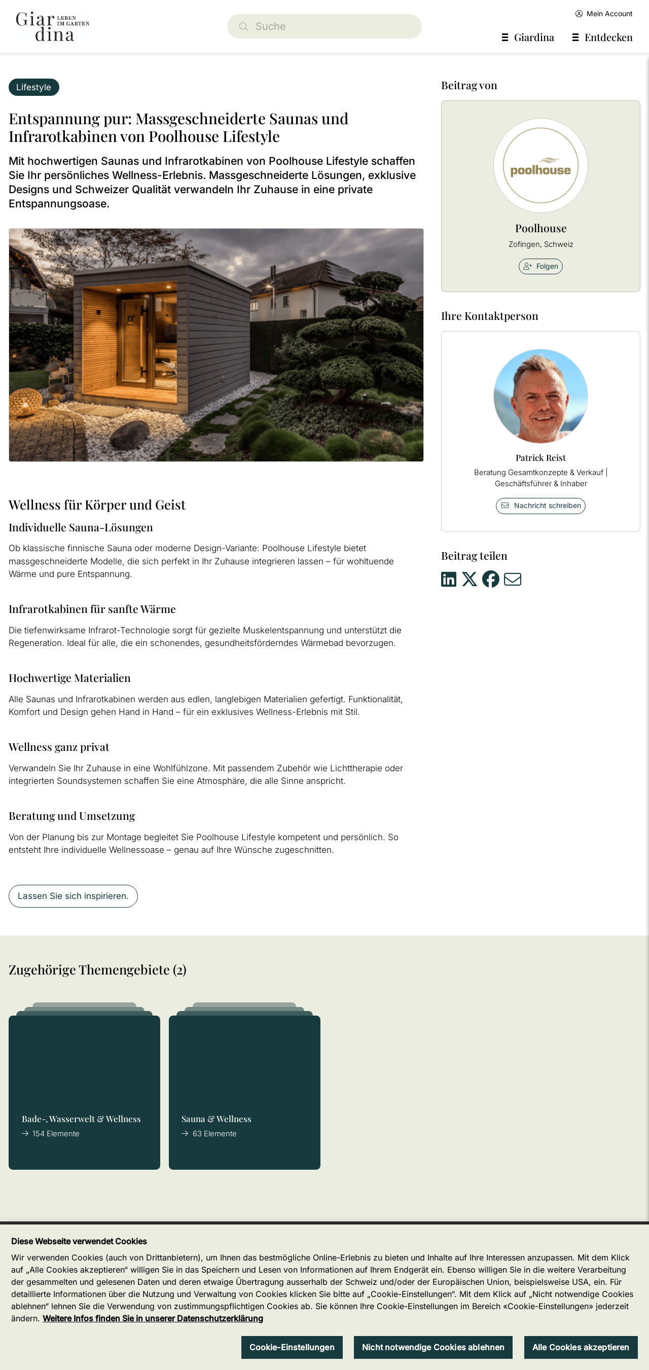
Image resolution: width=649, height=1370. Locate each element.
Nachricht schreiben (541, 505)
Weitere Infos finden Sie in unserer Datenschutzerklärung (153, 1318)
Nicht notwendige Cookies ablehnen (433, 1347)
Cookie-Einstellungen (292, 1347)
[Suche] (324, 26)
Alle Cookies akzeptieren (581, 1347)
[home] (52, 26)
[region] (324, 1297)
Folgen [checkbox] (540, 266)
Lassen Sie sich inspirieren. (73, 896)
